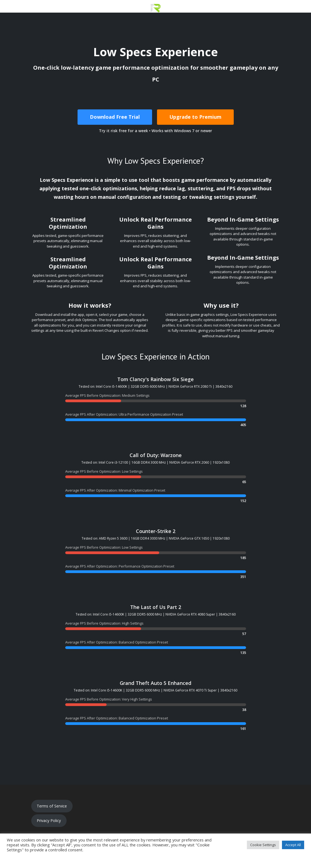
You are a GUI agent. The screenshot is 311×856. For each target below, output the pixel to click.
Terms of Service (52, 806)
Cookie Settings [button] (263, 844)
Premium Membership (143, 7)
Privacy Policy (49, 820)
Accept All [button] (293, 844)
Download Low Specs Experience (79, 7)
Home (32, 7)
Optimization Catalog (196, 7)
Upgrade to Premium (195, 117)
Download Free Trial (115, 117)
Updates (261, 7)
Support (237, 7)
